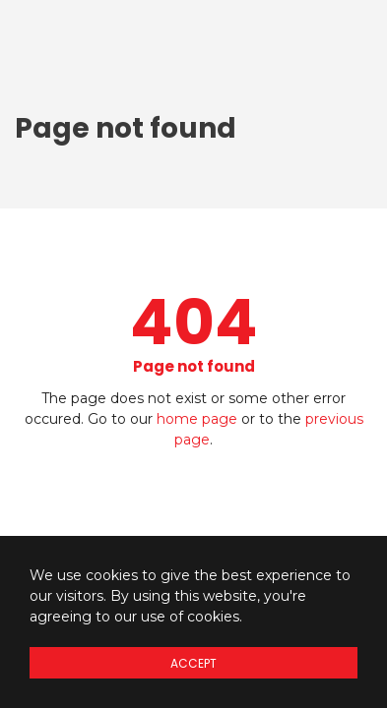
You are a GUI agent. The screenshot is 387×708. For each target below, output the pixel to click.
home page (197, 419)
